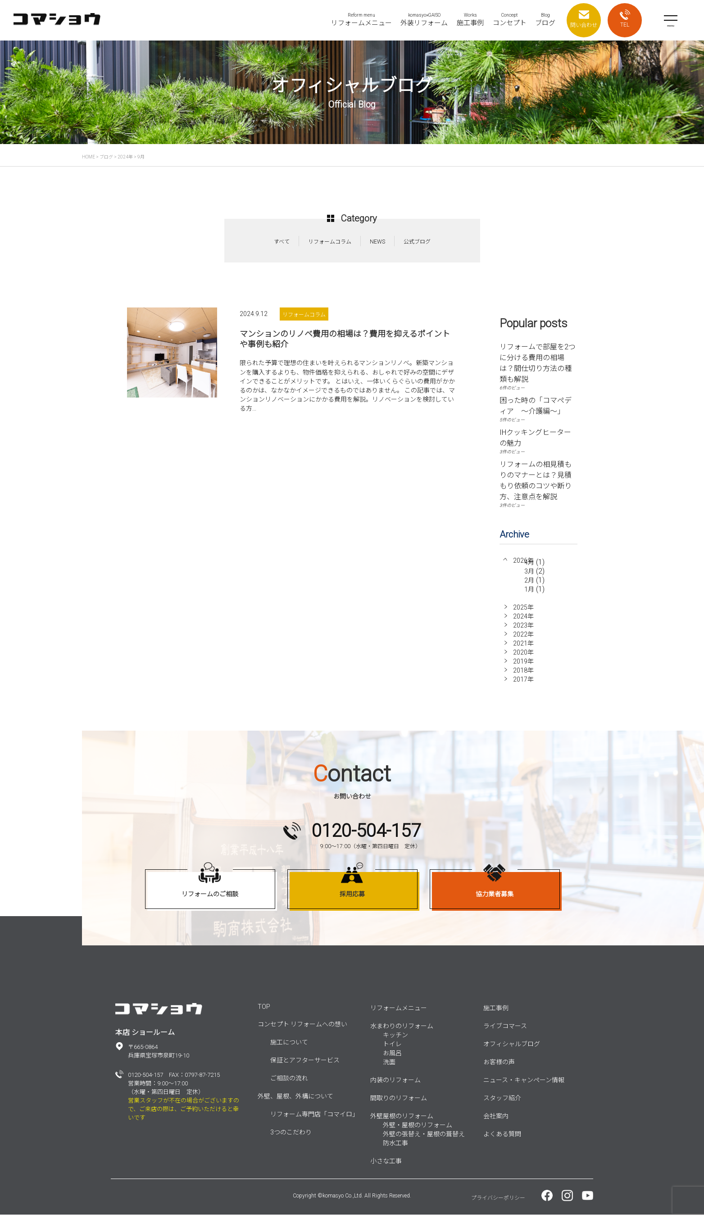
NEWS (377, 242)
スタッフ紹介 (502, 1103)
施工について (289, 1047)
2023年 (523, 630)
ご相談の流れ (289, 1083)
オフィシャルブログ (511, 1049)
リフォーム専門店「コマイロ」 (314, 1119)
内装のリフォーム (395, 1085)
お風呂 (392, 1058)
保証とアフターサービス (305, 1065)
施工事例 (496, 1013)
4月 (529, 569)
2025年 (523, 612)
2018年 (523, 675)
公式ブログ (417, 242)
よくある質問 (502, 1139)
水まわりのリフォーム (401, 1031)
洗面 (389, 1067)
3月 (529, 578)
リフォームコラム (329, 242)
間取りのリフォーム (398, 1103)
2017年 (523, 684)
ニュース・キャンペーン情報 (523, 1085)
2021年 (523, 648)
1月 (529, 596)
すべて (282, 242)
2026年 (523, 560)
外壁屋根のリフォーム (401, 1121)
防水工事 (395, 1148)
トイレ (392, 1049)
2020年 (523, 657)
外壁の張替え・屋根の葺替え (424, 1139)
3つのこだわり (291, 1137)
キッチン (395, 1040)
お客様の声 (499, 1067)
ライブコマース (505, 1031)
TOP (264, 1012)
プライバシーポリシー (498, 1203)
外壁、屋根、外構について (295, 1101)
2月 (529, 587)
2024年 (523, 621)
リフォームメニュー (398, 1013)
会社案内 (496, 1121)
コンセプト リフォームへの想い (302, 1029)
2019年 (523, 666)
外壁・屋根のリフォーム (417, 1130)
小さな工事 (386, 1166)
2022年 (523, 639)
